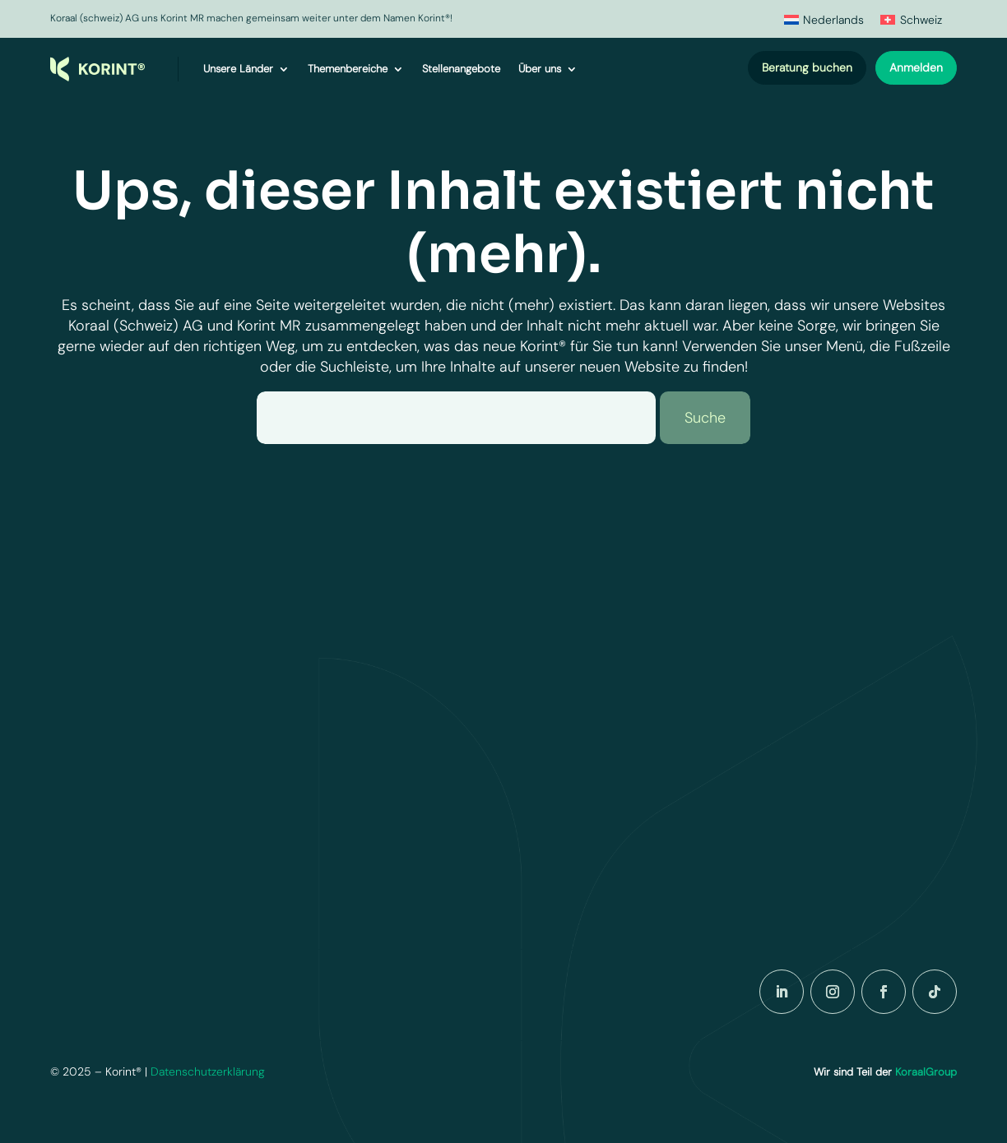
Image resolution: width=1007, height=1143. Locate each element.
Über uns (539, 69)
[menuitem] (824, 19)
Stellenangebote (461, 69)
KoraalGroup (926, 1072)
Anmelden (916, 67)
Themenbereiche (347, 69)
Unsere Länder (238, 69)
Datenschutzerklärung (208, 1071)
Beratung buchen (807, 67)
